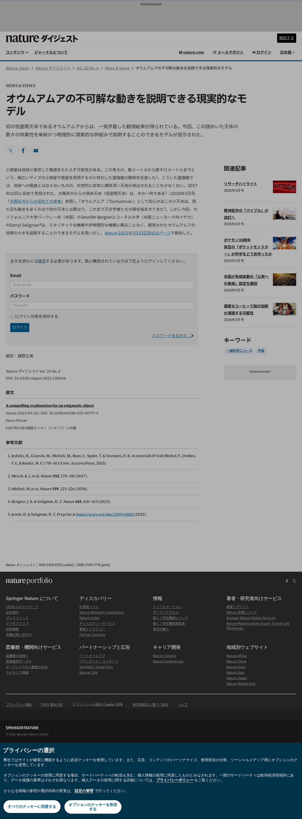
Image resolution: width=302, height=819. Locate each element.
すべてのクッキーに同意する (31, 806)
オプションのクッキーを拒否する (93, 806)
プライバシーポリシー (174, 780)
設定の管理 (84, 791)
